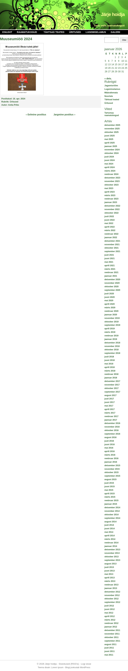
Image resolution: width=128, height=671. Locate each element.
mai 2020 (108, 300)
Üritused (75, 32)
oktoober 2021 (111, 248)
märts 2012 (109, 620)
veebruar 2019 (111, 335)
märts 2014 (109, 539)
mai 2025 (108, 139)
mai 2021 (108, 262)
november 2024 (112, 149)
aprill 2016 (109, 451)
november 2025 (112, 128)
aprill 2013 (109, 577)
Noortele (108, 96)
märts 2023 (109, 195)
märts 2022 (109, 230)
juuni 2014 (109, 528)
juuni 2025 (109, 136)
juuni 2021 (109, 258)
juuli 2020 (109, 293)
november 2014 (112, 511)
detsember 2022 (112, 206)
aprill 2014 (109, 535)
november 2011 (112, 634)
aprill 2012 (109, 616)
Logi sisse (86, 664)
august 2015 (110, 479)
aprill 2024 (109, 167)
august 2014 (110, 521)
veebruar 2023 (111, 199)
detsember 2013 (112, 549)
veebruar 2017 (111, 416)
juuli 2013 (109, 567)
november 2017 (112, 385)
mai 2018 (108, 364)
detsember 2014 (112, 507)
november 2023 (112, 181)
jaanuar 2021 (110, 276)
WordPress (85, 667)
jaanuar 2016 (110, 462)
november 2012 (112, 595)
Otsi (124, 40)
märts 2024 (109, 171)
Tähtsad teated (54, 32)
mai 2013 (108, 574)
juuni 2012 (109, 609)
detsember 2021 (112, 241)
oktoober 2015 (111, 472)
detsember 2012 (112, 592)
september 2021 (112, 251)
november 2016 (112, 427)
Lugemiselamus (96, 32)
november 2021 (112, 244)
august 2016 (110, 437)
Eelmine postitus (37, 114)
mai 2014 (108, 532)
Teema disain (44, 667)
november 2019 (112, 318)
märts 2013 (109, 581)
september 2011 (112, 641)
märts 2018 (109, 371)
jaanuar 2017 (110, 420)
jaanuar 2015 (110, 504)
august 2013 (110, 564)
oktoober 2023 (111, 185)
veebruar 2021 (111, 272)
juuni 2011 (109, 651)
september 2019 (112, 325)
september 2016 (112, 434)
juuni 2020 (109, 297)
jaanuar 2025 (110, 146)
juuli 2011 (109, 648)
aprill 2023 (109, 192)
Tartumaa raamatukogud (111, 114)
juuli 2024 (109, 157)
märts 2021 (109, 269)
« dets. (108, 78)
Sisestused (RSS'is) (69, 664)
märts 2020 (109, 307)
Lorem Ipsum (57, 667)
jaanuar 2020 (110, 314)
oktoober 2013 (111, 556)
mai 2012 (108, 613)
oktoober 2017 (111, 388)
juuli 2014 (109, 525)
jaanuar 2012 (110, 627)
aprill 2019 (109, 328)
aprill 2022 (109, 227)
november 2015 (112, 469)
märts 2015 (109, 497)
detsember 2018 (112, 343)
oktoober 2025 (111, 132)
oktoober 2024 (111, 153)
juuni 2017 (109, 402)
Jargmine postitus (63, 114)
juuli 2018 (109, 357)
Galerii (115, 32)
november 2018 (112, 346)
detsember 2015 (112, 465)
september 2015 (112, 476)
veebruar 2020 (111, 311)
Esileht (7, 32)
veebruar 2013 (111, 585)
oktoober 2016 (111, 430)
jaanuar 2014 (110, 546)
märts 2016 (109, 455)
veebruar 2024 (111, 174)
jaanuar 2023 (110, 202)
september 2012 (112, 602)
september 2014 (112, 518)
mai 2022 (108, 223)
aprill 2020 (109, 304)
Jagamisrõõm (111, 85)
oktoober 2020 (111, 286)
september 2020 (112, 290)
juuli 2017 (109, 399)
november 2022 (112, 209)
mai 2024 (108, 164)
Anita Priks (13, 105)
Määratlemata (111, 92)
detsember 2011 (112, 630)
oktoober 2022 (111, 213)
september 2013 (112, 560)
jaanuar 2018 (110, 378)
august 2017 (110, 395)
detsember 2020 (112, 279)
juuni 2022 (109, 220)
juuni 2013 (109, 571)
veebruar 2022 (111, 234)
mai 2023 (108, 188)
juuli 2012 (109, 606)
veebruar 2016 (111, 458)
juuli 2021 (109, 255)
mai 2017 (108, 406)
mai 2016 (108, 448)
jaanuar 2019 (110, 339)
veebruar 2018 (111, 374)
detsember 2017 (112, 381)
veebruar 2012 (111, 623)
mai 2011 (108, 655)
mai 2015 (108, 490)
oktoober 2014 (111, 514)
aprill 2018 (109, 367)
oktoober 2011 (111, 637)
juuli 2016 (109, 441)
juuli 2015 (109, 483)
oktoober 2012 (111, 599)
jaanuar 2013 (110, 588)
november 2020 (112, 283)
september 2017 (112, 392)
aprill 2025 (109, 143)
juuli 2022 (109, 216)
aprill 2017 (109, 409)
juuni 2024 (109, 160)
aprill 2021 (109, 265)
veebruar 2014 (111, 543)
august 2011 (110, 644)
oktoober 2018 (111, 349)
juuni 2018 (109, 360)
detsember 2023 (112, 178)
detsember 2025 (112, 125)
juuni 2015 (109, 486)
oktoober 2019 (111, 322)
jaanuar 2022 (110, 237)
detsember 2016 (112, 423)
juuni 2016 (109, 444)
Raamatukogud (27, 32)
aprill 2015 (109, 493)
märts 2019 (109, 332)
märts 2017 (109, 413)
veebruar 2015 (111, 500)
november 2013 (112, 553)
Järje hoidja (113, 14)
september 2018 (112, 353)
